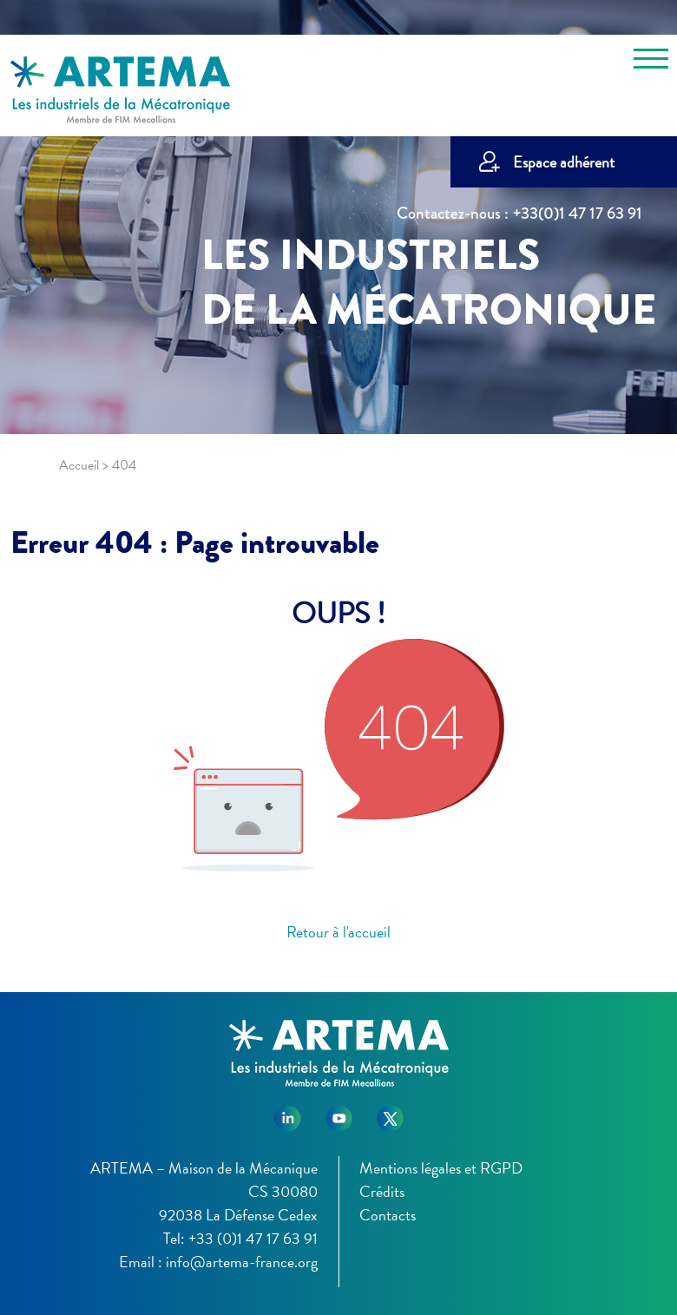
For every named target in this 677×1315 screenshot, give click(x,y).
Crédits (381, 1191)
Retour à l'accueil (338, 932)
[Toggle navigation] (651, 62)
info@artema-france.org (242, 1261)
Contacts (387, 1214)
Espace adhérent (564, 162)
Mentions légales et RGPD (441, 1168)
